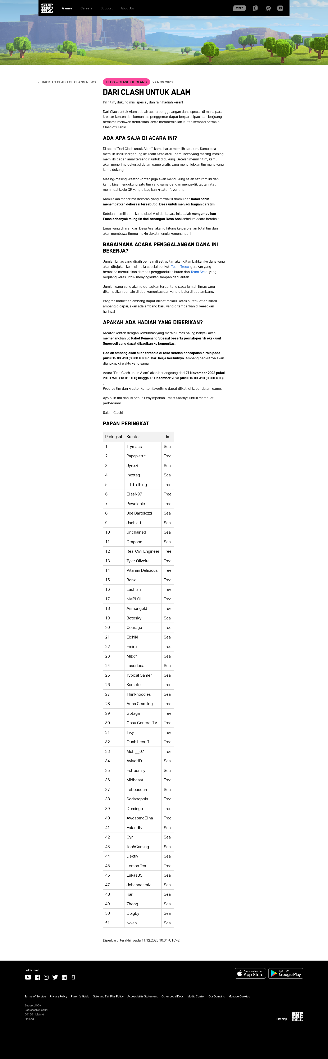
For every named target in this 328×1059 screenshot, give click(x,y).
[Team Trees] (180, 266)
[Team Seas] (199, 272)
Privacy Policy (58, 996)
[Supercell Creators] (255, 10)
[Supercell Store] (239, 12)
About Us (127, 8)
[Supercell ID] (280, 10)
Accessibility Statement (142, 996)
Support (107, 8)
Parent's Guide (80, 996)
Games (67, 8)
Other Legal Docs (172, 996)
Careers (86, 8)
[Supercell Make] (267, 11)
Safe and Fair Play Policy (108, 996)
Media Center (196, 996)
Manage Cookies (239, 996)
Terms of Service (35, 996)
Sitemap (282, 1018)
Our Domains (217, 996)
